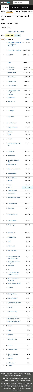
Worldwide (24, 7)
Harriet (10, 139)
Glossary (5, 378)
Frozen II (10, 54)
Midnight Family (12, 294)
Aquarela (10, 358)
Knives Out (11, 67)
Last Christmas (12, 123)
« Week (10, 31)
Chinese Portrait (12, 349)
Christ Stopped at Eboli (14, 283)
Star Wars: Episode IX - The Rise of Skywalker (14, 44)
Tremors (10, 334)
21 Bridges (11, 110)
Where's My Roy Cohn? (14, 321)
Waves (10, 185)
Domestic (5, 7)
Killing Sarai (11, 246)
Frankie (10, 325)
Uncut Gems (11, 108)
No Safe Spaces (12, 214)
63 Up (9, 187)
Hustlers (10, 287)
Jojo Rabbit (11, 116)
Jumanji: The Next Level (14, 50)
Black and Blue (12, 220)
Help (29, 378)
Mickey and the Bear (13, 318)
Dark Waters (11, 97)
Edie (9, 330)
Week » (23, 31)
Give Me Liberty (12, 311)
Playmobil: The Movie (14, 197)
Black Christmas (12, 85)
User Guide (12, 378)
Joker (9, 134)
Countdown (11, 208)
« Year (14, 31)
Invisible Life (12, 237)
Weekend (20, 373)
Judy (9, 241)
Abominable (11, 155)
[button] (31, 2)
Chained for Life (12, 339)
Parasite (10, 94)
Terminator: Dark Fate (14, 169)
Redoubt (10, 307)
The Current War (12, 298)
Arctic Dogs (11, 225)
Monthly (24, 11)
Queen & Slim (12, 77)
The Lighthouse (12, 178)
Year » (18, 31)
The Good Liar (12, 164)
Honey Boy (11, 151)
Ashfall (10, 180)
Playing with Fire (12, 127)
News (11, 373)
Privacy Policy (12, 388)
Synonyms (11, 265)
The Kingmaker (12, 250)
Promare (10, 270)
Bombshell (11, 69)
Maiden (10, 345)
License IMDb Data (21, 378)
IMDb (23, 380)
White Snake (11, 363)
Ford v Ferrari (12, 81)
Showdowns (19, 375)
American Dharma (13, 316)
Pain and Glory (12, 173)
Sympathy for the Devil (14, 302)
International (15, 7)
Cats (9, 62)
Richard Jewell (12, 72)
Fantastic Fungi (12, 190)
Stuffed (10, 365)
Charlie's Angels (12, 203)
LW (6, 39)
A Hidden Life (11, 101)
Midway (10, 131)
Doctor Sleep (11, 193)
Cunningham (11, 232)
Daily (3, 11)
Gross (27, 39)
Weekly (17, 11)
